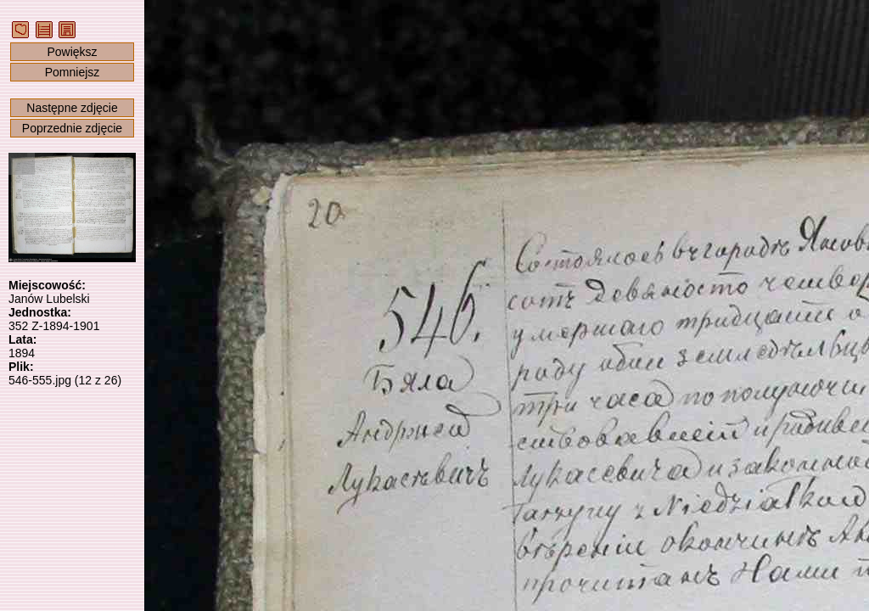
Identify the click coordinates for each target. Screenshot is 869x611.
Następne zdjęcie (71, 108)
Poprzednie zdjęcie (72, 128)
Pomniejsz (72, 72)
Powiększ (72, 52)
